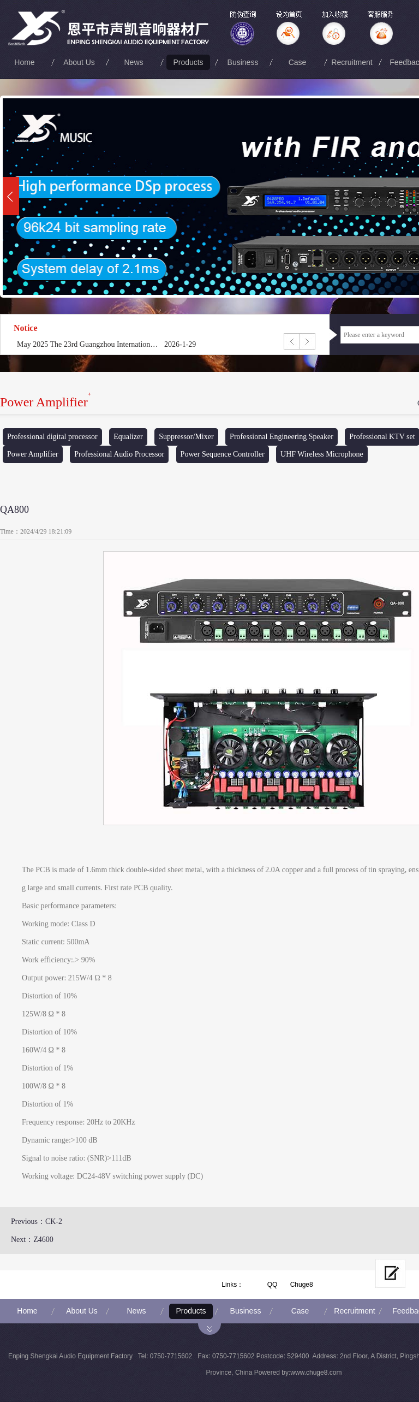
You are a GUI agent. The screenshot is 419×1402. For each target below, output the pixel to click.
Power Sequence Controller (223, 454)
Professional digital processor (52, 437)
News (133, 62)
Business (243, 62)
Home (24, 62)
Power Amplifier (32, 454)
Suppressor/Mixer (186, 437)
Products (188, 62)
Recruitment (351, 62)
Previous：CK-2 (36, 1221)
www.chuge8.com (316, 1372)
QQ (272, 1284)
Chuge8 (301, 1284)
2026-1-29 (180, 344)
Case (298, 62)
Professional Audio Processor (119, 454)
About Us (79, 62)
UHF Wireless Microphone (321, 454)
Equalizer (128, 437)
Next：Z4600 (32, 1239)
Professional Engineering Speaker (281, 437)
